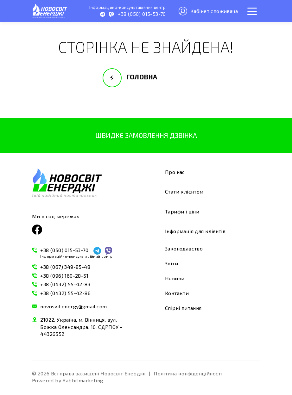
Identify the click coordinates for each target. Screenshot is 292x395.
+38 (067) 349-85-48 (65, 267)
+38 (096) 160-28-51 (64, 276)
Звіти (171, 263)
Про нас (175, 172)
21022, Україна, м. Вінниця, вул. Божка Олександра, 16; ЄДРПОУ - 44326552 (81, 327)
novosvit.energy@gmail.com (73, 306)
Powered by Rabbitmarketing (67, 380)
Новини (174, 278)
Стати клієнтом (184, 191)
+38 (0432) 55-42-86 (65, 293)
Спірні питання (183, 308)
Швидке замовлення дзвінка (146, 135)
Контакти (177, 293)
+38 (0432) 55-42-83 (65, 284)
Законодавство (184, 248)
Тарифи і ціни (182, 211)
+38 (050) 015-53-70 (76, 253)
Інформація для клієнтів (195, 231)
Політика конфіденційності (188, 373)
